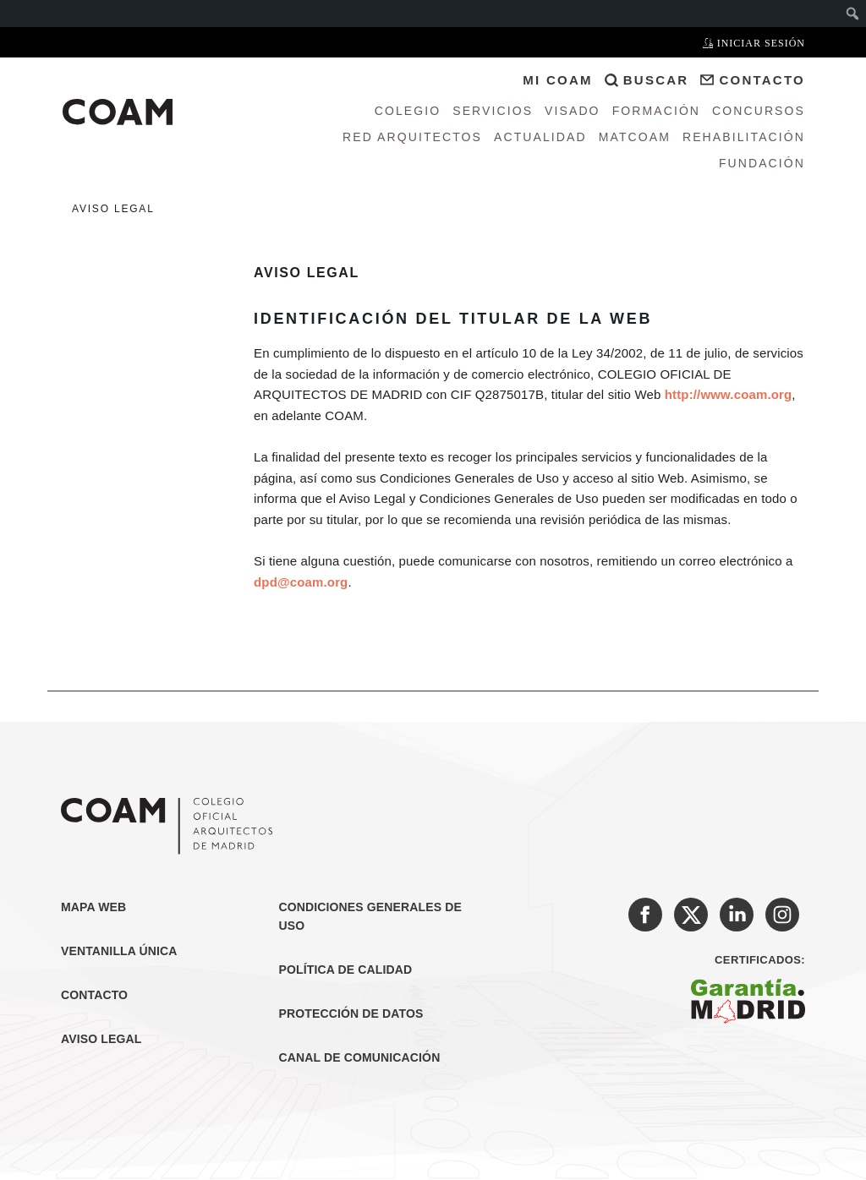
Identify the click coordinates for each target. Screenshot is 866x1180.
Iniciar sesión (754, 43)
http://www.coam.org (728, 394)
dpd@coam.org (301, 582)
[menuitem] (853, 13)
